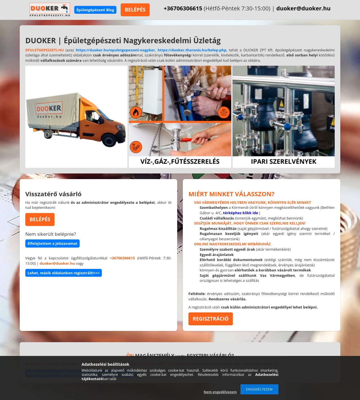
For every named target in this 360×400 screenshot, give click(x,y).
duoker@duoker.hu (303, 8)
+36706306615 (183, 8)
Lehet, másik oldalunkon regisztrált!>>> (64, 272)
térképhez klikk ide (240, 212)
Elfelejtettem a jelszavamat (52, 243)
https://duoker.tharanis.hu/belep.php (192, 49)
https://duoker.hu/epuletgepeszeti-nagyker (115, 49)
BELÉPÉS (135, 9)
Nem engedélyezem (220, 392)
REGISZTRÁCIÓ (211, 318)
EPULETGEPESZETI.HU (44, 49)
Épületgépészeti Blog (95, 9)
